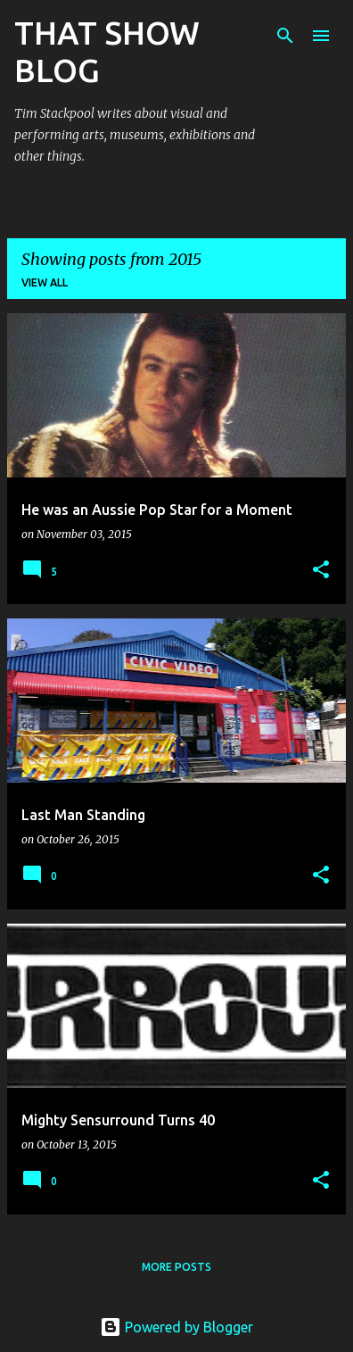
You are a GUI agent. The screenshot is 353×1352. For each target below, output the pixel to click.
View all (44, 282)
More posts (176, 1267)
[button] (321, 571)
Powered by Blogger (176, 1327)
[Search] (285, 35)
